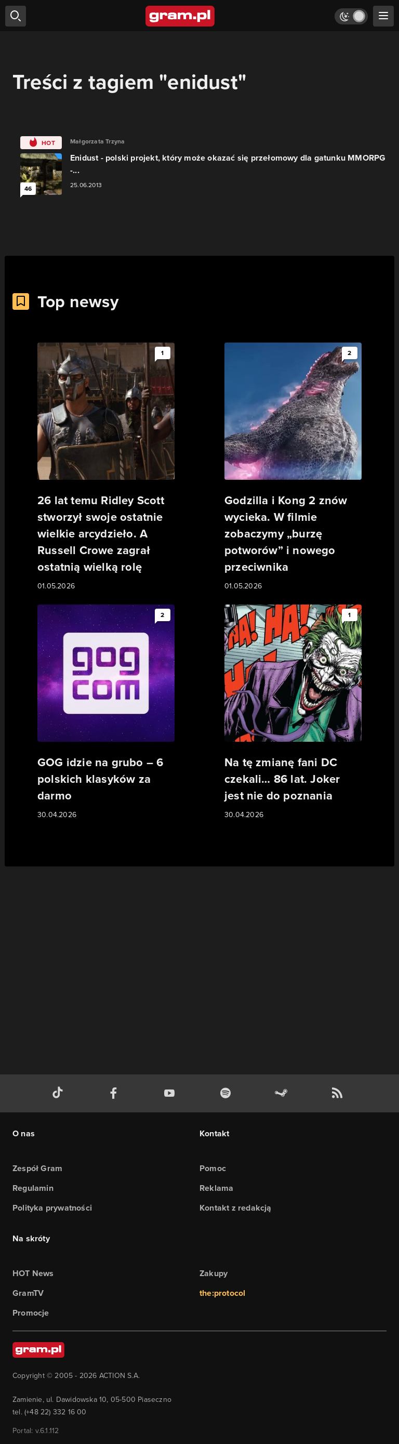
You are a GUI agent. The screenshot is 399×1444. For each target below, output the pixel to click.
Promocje (30, 1313)
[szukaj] (15, 16)
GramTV (28, 1293)
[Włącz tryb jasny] (351, 16)
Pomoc (213, 1168)
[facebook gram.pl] (116, 1093)
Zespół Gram (37, 1168)
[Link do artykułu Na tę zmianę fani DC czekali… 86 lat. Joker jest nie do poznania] (293, 713)
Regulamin (33, 1188)
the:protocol (222, 1293)
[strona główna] (180, 16)
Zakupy (214, 1273)
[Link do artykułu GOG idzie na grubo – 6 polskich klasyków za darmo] (106, 713)
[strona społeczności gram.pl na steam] (283, 1093)
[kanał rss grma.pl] (339, 1093)
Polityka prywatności (52, 1208)
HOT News (33, 1273)
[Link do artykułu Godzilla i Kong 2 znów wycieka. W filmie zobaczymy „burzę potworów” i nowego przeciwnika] (293, 467)
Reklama (216, 1188)
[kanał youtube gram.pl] (171, 1093)
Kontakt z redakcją (236, 1208)
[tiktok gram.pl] (59, 1093)
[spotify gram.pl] (227, 1093)
